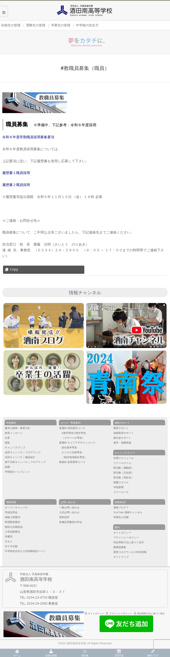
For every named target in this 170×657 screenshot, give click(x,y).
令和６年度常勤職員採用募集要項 (28, 137)
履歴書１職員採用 (16, 173)
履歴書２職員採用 (16, 185)
